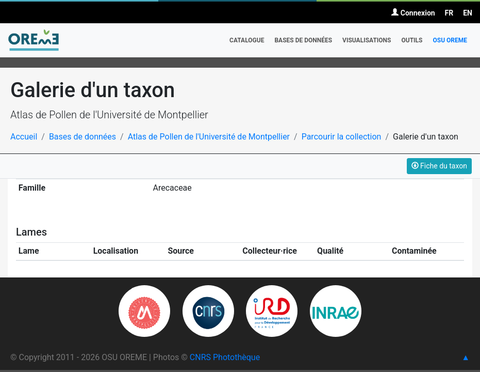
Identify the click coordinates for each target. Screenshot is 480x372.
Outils (411, 40)
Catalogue (246, 40)
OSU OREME (450, 40)
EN (467, 13)
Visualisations (366, 40)
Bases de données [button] (303, 40)
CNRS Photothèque (225, 357)
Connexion (413, 13)
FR (449, 13)
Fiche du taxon (439, 166)
